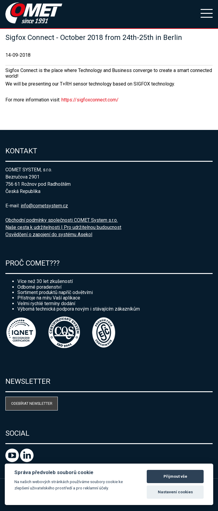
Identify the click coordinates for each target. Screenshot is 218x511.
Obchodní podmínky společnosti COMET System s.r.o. (61, 220)
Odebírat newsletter (31, 403)
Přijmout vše (175, 476)
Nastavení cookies (175, 492)
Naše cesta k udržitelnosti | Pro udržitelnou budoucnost (63, 227)
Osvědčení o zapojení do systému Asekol (48, 234)
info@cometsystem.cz (44, 206)
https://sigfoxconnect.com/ (90, 100)
